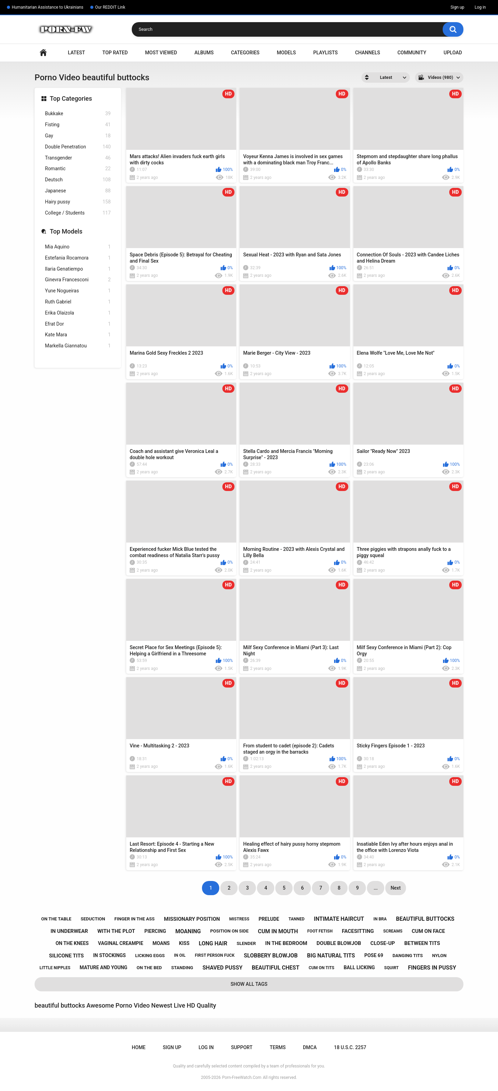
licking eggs (150, 955)
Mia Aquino (78, 247)
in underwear (69, 931)
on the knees (72, 943)
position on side (229, 931)
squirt (391, 967)
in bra (380, 919)
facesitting (358, 931)
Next (395, 888)
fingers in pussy (432, 967)
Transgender (78, 158)
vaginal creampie (120, 943)
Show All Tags (249, 984)
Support (241, 1047)
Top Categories (71, 98)
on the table (56, 918)
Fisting (78, 125)
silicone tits (66, 956)
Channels (367, 52)
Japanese (78, 191)
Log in (480, 7)
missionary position (192, 919)
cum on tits (321, 967)
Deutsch (78, 180)
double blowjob (338, 943)
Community (411, 52)
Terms (278, 1047)
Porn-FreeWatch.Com (241, 1077)
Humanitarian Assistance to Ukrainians (47, 7)
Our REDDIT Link (110, 7)
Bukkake (78, 114)
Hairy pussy (78, 202)
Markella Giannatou (78, 346)
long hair (213, 943)
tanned (296, 919)
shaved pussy (222, 967)
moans (161, 943)
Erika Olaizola (78, 313)
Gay (78, 136)
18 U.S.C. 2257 (350, 1047)
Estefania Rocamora (78, 258)
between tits (422, 943)
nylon (439, 955)
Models (286, 52)
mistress (239, 919)
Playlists (325, 52)
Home (43, 53)
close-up (382, 943)
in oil (179, 955)
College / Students (78, 213)
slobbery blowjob (271, 955)
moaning (188, 931)
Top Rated (115, 52)
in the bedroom (286, 943)
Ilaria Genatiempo (78, 269)
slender (246, 943)
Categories (245, 52)
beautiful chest (275, 967)
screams (393, 931)
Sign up (457, 7)
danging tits (408, 955)
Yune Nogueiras (78, 291)
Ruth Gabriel (78, 302)
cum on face (428, 931)
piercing (155, 931)
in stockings (109, 955)
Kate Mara (78, 335)
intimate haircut (339, 919)
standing (182, 967)
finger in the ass (134, 918)
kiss (184, 943)
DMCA (310, 1047)
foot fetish (320, 931)
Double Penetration (78, 147)
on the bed (149, 967)
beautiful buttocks (425, 919)
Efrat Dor (78, 324)
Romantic (78, 169)
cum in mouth (278, 931)
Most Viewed (161, 52)
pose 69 (373, 955)
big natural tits (331, 955)
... (376, 888)
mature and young (103, 967)
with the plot (116, 931)
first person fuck (214, 955)
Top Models (66, 231)
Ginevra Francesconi (78, 280)
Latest (76, 52)
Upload (453, 52)
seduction (93, 918)
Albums (204, 52)
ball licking (359, 967)
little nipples (54, 967)
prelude (269, 919)
